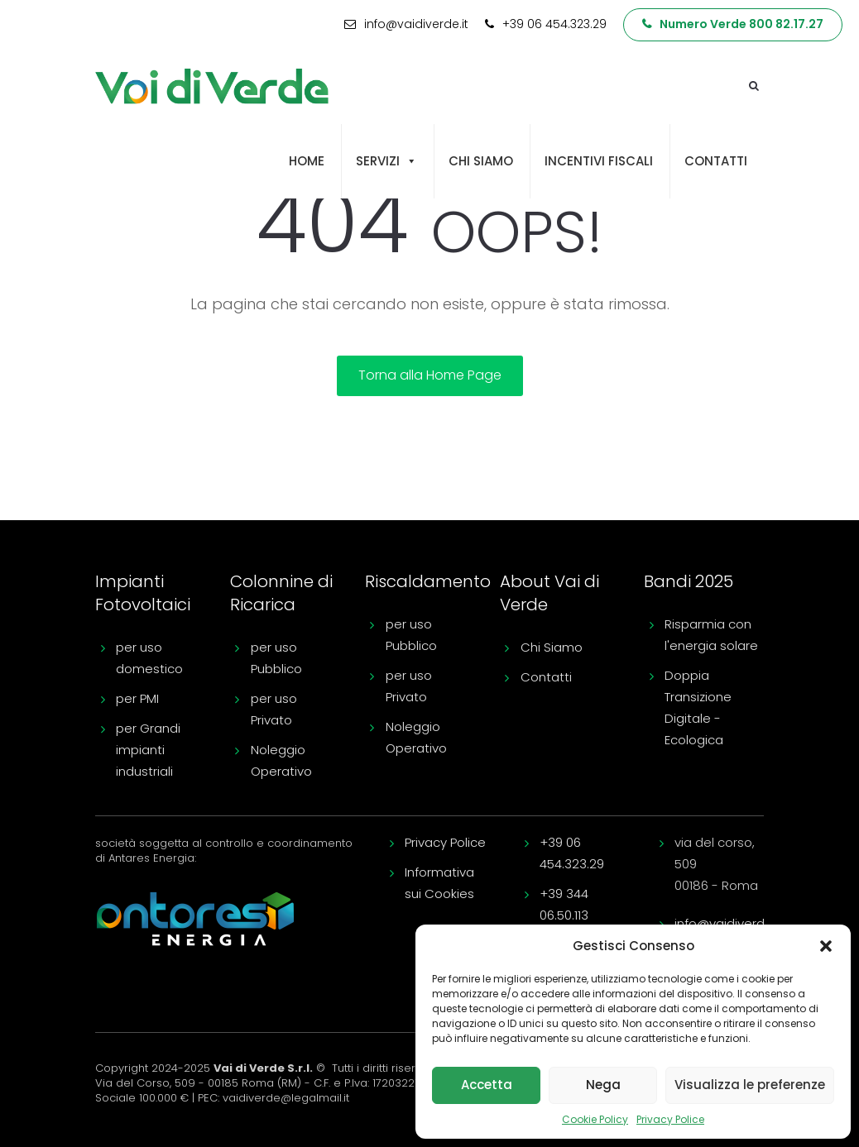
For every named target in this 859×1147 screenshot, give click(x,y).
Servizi (386, 161)
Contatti (715, 161)
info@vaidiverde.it (728, 923)
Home (306, 161)
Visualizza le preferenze (749, 1084)
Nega (603, 1084)
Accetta (486, 1084)
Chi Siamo (552, 647)
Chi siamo (481, 161)
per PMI (137, 698)
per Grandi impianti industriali (148, 749)
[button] (826, 946)
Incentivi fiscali (599, 161)
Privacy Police (670, 1119)
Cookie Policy (595, 1119)
